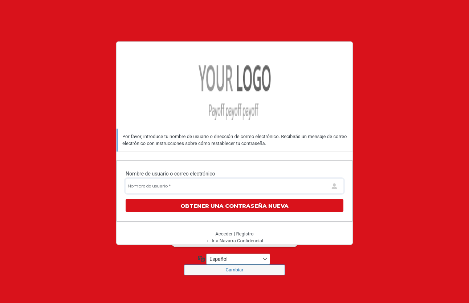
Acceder (224, 234)
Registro (245, 234)
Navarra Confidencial (234, 92)
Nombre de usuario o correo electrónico (170, 174)
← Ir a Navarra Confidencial (234, 240)
